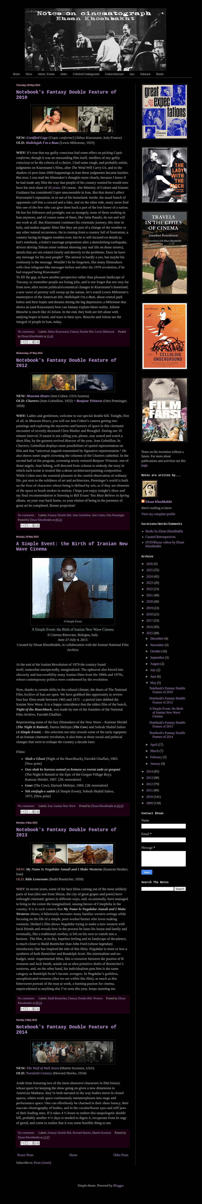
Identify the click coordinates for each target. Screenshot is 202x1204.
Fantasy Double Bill (82, 331)
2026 (150, 563)
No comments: (27, 331)
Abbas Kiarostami (58, 331)
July (153, 670)
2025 (150, 570)
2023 (150, 582)
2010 (150, 796)
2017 (150, 620)
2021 (150, 595)
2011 (150, 790)
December (157, 638)
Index (64, 74)
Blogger (118, 1185)
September (157, 657)
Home (16, 74)
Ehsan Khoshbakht (158, 501)
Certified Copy (37, 138)
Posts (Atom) (42, 1162)
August (155, 663)
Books (160, 74)
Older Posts (120, 1155)
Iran (50, 806)
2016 (150, 626)
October (156, 651)
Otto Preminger (115, 515)
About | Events (46, 74)
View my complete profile (158, 514)
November (157, 645)
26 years (54, 188)
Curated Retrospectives (160, 537)
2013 (150, 777)
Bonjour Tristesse (89, 401)
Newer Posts (25, 1155)
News (29, 74)
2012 (150, 784)
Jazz (131, 74)
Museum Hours (37, 396)
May (153, 682)
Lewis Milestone (104, 331)
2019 (150, 608)
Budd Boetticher (57, 998)
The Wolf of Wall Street (42, 1068)
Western (98, 998)
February (156, 757)
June (153, 676)
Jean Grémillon (81, 515)
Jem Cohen (98, 515)
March (155, 751)
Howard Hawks (82, 1132)
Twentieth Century (39, 1073)
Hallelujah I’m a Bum (42, 143)
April (154, 744)
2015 (150, 633)
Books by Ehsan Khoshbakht (164, 531)
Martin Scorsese (101, 1132)
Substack (145, 74)
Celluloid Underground (86, 74)
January (155, 763)
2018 (150, 614)
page (144, 465)
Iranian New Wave (65, 806)
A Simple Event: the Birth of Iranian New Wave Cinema (166, 712)
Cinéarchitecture (114, 74)
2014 (150, 771)
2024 (150, 576)
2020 (150, 601)
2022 (150, 589)
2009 (150, 803)
